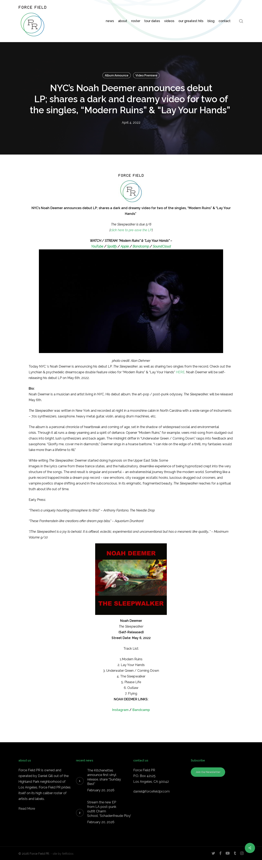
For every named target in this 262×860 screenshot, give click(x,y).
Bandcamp (140, 246)
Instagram (120, 710)
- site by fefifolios (62, 853)
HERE (180, 372)
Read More (26, 809)
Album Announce (116, 75)
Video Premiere (146, 75)
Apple (125, 246)
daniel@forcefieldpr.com (151, 791)
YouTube (97, 246)
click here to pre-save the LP (131, 230)
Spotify (112, 246)
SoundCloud (162, 246)
